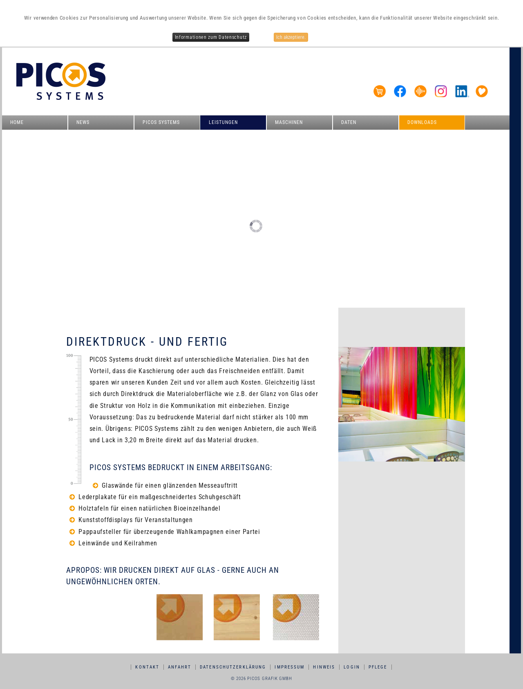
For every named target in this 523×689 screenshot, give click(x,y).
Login (352, 667)
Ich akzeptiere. (291, 37)
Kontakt (147, 667)
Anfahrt (179, 667)
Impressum (289, 667)
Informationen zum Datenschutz (211, 37)
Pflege (378, 667)
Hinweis (324, 667)
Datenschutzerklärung (233, 667)
